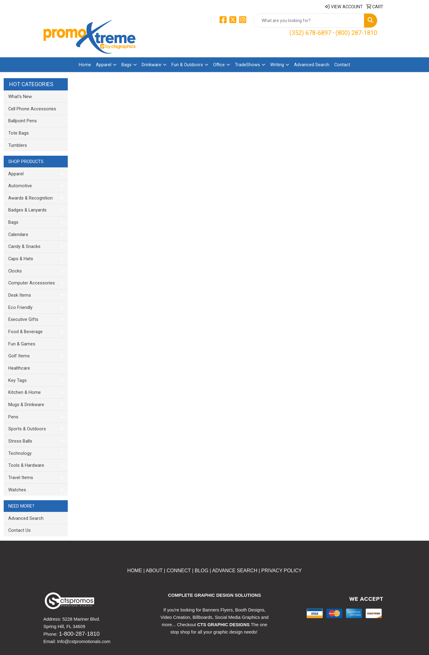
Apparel (103, 64)
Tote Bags (18, 133)
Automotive (20, 186)
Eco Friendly (20, 307)
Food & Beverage (25, 331)
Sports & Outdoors (27, 429)
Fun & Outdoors (187, 64)
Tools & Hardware (26, 465)
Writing (277, 64)
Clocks (15, 271)
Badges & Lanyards (27, 210)
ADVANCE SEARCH (234, 570)
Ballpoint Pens (22, 121)
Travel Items (20, 477)
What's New (20, 96)
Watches (17, 490)
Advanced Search (311, 64)
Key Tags (17, 380)
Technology (20, 453)
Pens (13, 417)
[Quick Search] (309, 20)
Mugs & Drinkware (26, 404)
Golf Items (19, 356)
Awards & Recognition (30, 198)
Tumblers (17, 145)
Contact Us (19, 530)
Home (85, 64)
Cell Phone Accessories (32, 109)
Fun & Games (21, 344)
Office (219, 64)
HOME (134, 570)
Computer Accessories (31, 283)
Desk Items (19, 295)
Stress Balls (20, 441)
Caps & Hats (20, 258)
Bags (126, 64)
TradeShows (247, 64)
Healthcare (19, 368)
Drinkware (151, 64)
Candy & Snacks (24, 246)
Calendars (18, 234)
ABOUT (154, 570)
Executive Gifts (23, 319)
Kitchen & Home (24, 392)
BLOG (201, 570)
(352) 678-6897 (310, 32)
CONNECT (179, 570)
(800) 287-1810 (356, 32)
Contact (342, 64)
